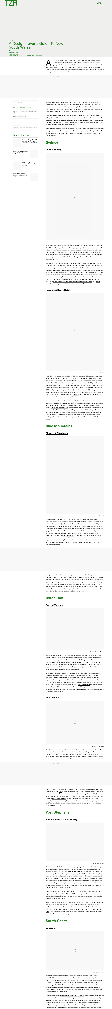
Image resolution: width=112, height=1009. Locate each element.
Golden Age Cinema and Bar (59, 408)
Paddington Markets (88, 378)
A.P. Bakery (89, 410)
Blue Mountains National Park (55, 522)
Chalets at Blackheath (57, 433)
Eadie (60, 791)
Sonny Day (76, 394)
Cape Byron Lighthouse (79, 689)
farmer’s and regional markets (66, 662)
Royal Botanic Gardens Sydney (82, 281)
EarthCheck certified (59, 798)
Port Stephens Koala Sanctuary (61, 819)
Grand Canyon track (55, 524)
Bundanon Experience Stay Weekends (72, 996)
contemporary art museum (87, 987)
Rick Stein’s (97, 902)
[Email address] (25, 117)
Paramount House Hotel (58, 290)
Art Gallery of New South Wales (63, 281)
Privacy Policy (16, 128)
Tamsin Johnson (83, 667)
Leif (95, 794)
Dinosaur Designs (68, 535)
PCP (75, 403)
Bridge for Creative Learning (79, 998)
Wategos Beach (86, 687)
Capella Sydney (53, 149)
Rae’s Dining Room (84, 684)
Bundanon (51, 928)
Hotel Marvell (52, 697)
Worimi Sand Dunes (75, 905)
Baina (61, 794)
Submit (16, 124)
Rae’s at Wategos (54, 605)
